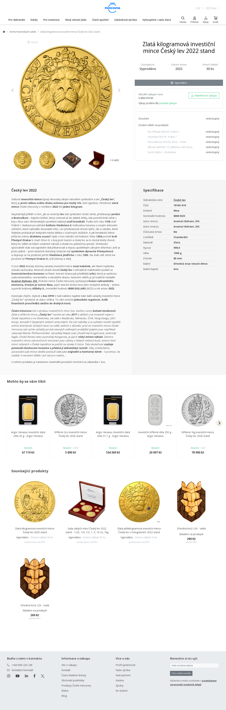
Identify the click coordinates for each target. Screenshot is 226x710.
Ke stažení (121, 690)
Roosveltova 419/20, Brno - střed (167, 142)
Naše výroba (123, 670)
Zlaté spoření (100, 19)
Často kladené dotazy (73, 675)
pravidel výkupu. (168, 103)
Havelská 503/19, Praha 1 (162, 136)
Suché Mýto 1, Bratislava (162, 152)
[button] (19, 90)
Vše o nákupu (69, 665)
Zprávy (119, 685)
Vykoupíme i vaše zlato (156, 19)
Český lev (180, 200)
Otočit (33, 44)
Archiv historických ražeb (23, 31)
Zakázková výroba (125, 19)
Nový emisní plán (76, 19)
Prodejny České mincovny (76, 685)
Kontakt (65, 670)
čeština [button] (211, 8)
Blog (64, 695)
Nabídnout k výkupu (204, 95)
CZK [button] (198, 8)
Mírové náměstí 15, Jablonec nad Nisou (170, 147)
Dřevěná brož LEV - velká (191, 528)
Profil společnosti (125, 665)
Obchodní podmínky (72, 680)
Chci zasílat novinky (181, 673)
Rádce (65, 690)
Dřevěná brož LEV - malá (34, 605)
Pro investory (51, 19)
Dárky (34, 19)
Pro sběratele (16, 19)
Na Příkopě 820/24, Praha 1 (163, 131)
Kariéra (120, 680)
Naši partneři (123, 675)
